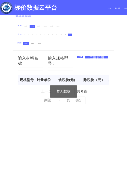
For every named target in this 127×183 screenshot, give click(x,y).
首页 (109, 8)
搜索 (80, 57)
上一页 (46, 91)
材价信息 (117, 8)
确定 (79, 100)
